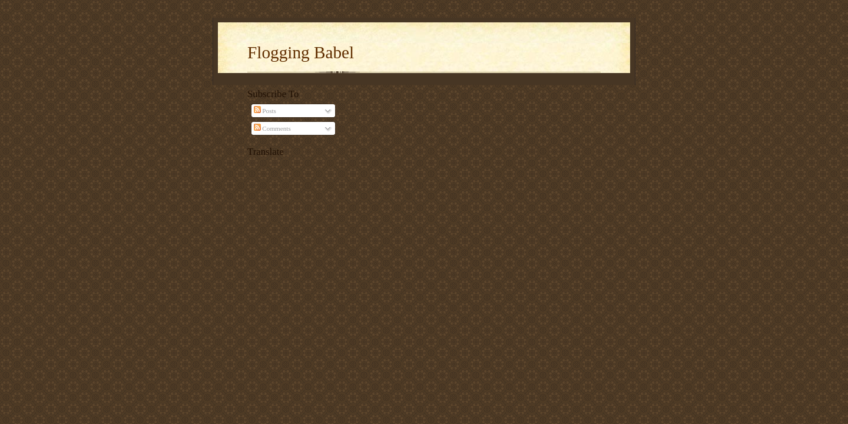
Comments (272, 128)
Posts (265, 110)
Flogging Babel (300, 52)
